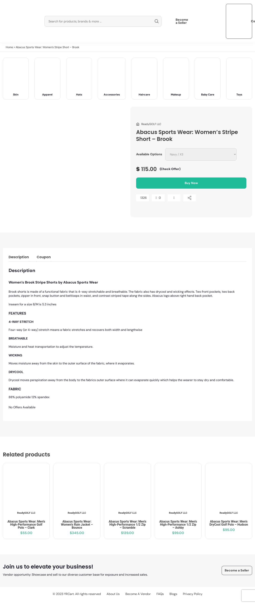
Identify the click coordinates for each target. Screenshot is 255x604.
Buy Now (191, 183)
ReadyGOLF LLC (26, 512)
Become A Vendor (138, 594)
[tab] (19, 258)
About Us (113, 594)
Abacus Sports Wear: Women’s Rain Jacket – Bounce (77, 524)
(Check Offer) (170, 169)
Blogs (173, 594)
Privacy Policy (192, 594)
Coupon (44, 257)
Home (9, 47)
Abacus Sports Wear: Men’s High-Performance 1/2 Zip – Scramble (127, 524)
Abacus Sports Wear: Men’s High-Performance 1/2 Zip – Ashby (178, 524)
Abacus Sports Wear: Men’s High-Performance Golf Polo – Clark (26, 524)
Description (19, 257)
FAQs (160, 594)
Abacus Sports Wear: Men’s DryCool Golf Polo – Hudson (228, 523)
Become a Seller (182, 21)
